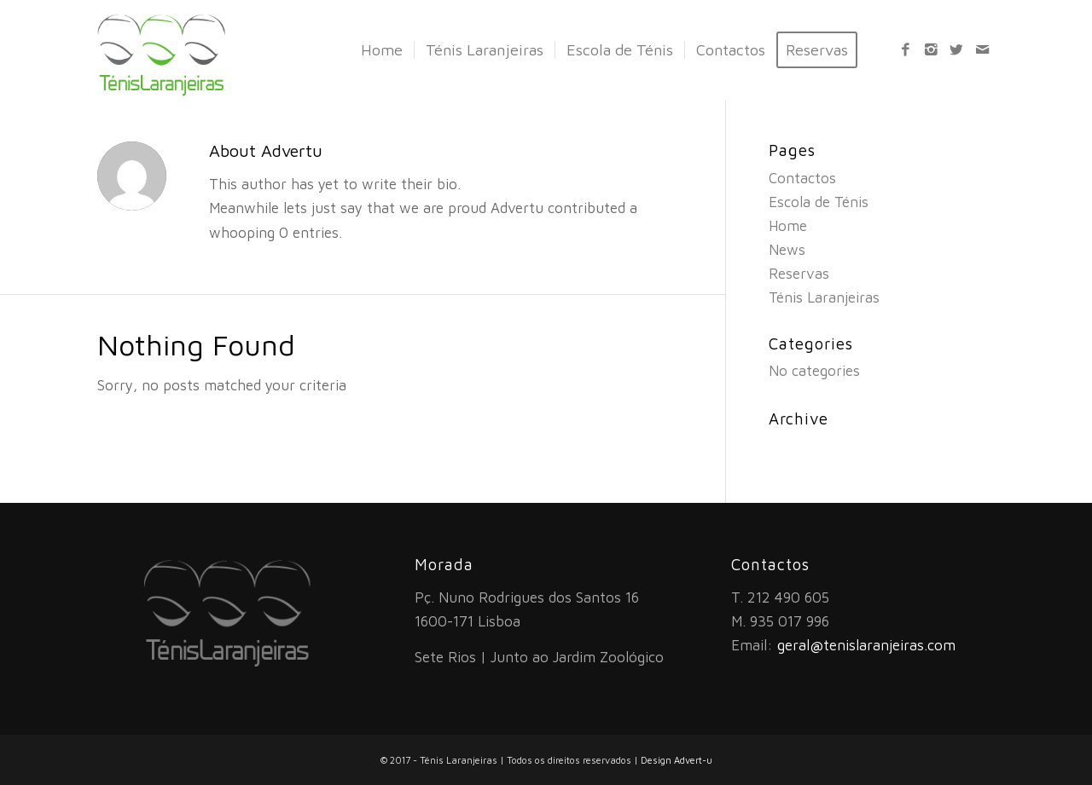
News (787, 249)
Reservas (799, 273)
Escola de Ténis (818, 202)
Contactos (802, 178)
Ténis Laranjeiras (824, 297)
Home (788, 225)
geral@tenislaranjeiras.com (866, 645)
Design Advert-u (676, 759)
